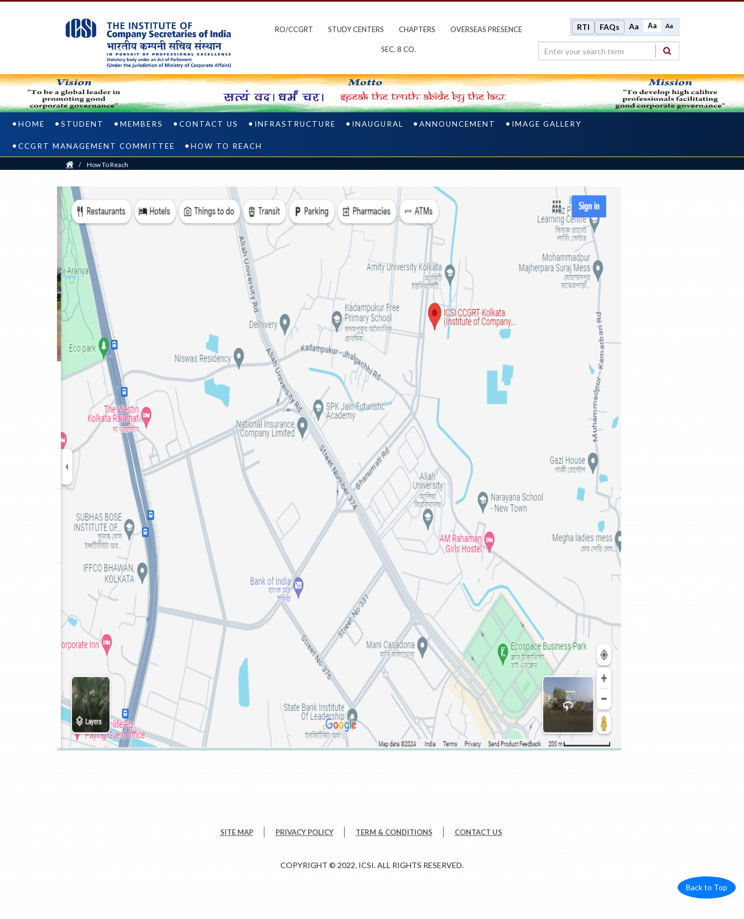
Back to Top (706, 887)
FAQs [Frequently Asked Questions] (610, 27)
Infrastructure (295, 124)
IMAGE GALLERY (547, 124)
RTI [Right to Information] (583, 27)
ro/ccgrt (294, 29)
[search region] (608, 50)
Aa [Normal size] (652, 26)
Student (82, 124)
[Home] (69, 164)
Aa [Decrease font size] (669, 25)
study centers (356, 29)
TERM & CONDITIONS (394, 832)
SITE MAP (236, 832)
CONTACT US (478, 832)
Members (141, 124)
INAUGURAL (377, 124)
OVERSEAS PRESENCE (486, 29)
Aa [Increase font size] (634, 26)
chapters (417, 29)
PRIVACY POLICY (304, 832)
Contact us (208, 124)
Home (31, 124)
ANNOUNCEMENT (457, 124)
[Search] (667, 50)
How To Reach (226, 146)
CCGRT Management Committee (96, 146)
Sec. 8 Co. (398, 49)
